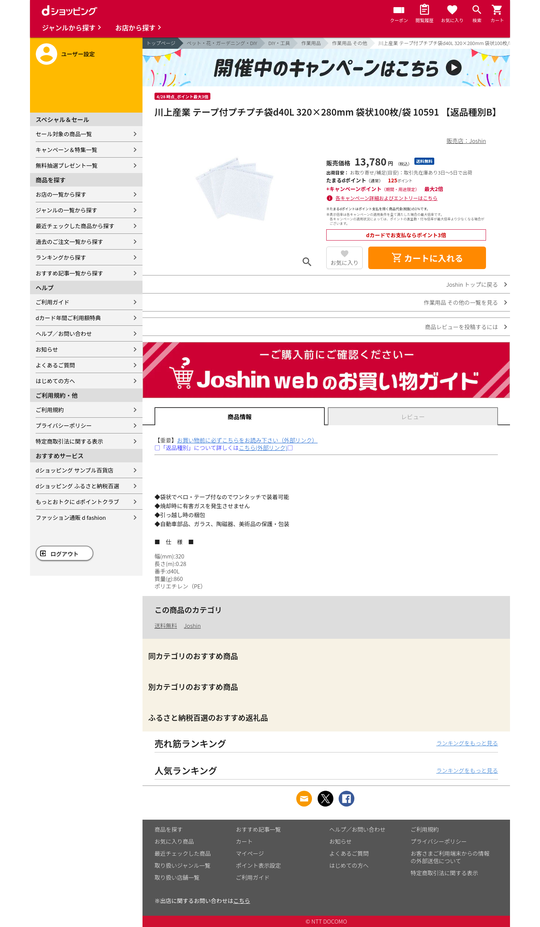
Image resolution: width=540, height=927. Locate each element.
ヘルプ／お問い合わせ (64, 333)
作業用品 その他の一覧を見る (461, 302)
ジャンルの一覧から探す (66, 210)
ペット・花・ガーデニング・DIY (222, 43)
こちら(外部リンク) (263, 447)
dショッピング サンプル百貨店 (74, 470)
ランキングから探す (61, 257)
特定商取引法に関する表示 (69, 441)
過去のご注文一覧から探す (69, 241)
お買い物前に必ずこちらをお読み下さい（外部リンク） (247, 440)
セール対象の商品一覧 (64, 134)
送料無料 (165, 625)
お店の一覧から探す (61, 194)
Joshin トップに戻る (472, 284)
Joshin (192, 625)
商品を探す (168, 829)
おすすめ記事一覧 (258, 829)
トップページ (161, 43)
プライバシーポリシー (64, 425)
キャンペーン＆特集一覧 (66, 149)
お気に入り (344, 262)
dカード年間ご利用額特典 (68, 318)
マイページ (250, 853)
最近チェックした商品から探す (75, 226)
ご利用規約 (50, 410)
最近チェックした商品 (182, 853)
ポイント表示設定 (258, 865)
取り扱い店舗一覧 (177, 877)
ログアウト (65, 554)
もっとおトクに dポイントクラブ (77, 502)
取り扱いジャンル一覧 (182, 865)
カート (244, 841)
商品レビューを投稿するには (461, 327)
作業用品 (311, 43)
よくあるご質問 (55, 365)
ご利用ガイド (52, 302)
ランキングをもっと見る (467, 743)
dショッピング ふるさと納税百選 (77, 486)
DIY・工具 (279, 43)
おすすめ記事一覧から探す (69, 273)
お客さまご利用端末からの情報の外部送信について (450, 857)
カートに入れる (427, 258)
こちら (241, 900)
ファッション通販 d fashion (71, 517)
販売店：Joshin (466, 140)
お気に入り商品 (174, 841)
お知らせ (47, 349)
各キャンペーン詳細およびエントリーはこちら (387, 198)
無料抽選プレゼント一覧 (67, 165)
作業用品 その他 (349, 43)
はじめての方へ (55, 381)
